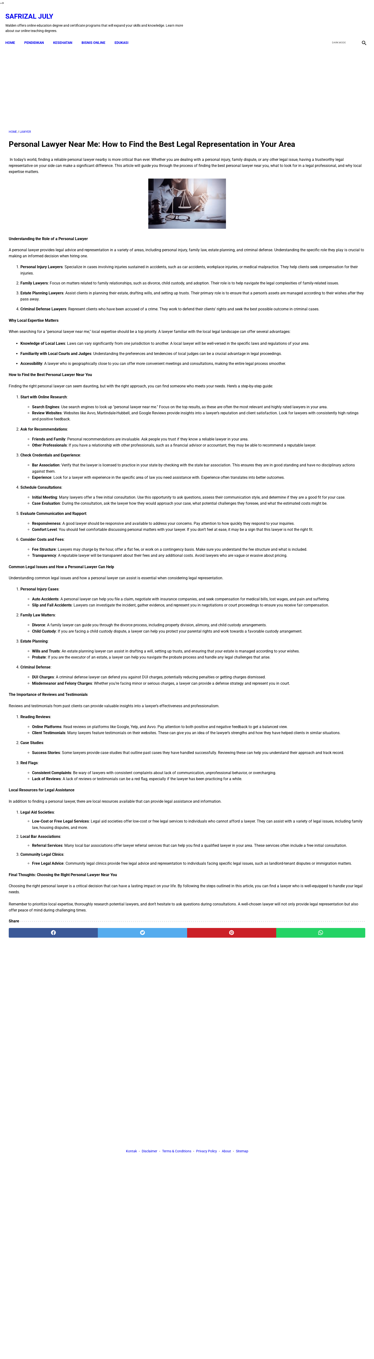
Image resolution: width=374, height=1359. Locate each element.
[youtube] (348, 17)
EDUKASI (125, 34)
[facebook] (326, 17)
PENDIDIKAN (37, 34)
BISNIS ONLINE (97, 34)
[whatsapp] (219, 1129)
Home (13, 34)
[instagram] (360, 17)
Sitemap (242, 1174)
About (226, 1174)
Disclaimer (149, 1174)
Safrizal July (33, 11)
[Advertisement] (129, 82)
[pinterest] (159, 1129)
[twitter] (337, 17)
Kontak (131, 1174)
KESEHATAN (66, 34)
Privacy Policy (206, 1174)
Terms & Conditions (176, 1174)
